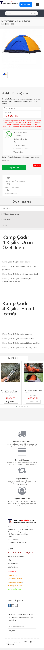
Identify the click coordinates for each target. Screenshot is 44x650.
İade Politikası (13, 567)
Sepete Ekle (14, 167)
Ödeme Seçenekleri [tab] (10, 214)
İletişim (10, 560)
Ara (33, 13)
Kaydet (12, 631)
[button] (16, 406)
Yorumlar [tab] (6, 220)
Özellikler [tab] (6, 208)
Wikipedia (10, 644)
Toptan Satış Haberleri (16, 556)
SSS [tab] (4, 225)
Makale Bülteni (13, 563)
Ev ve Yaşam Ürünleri (12, 20)
